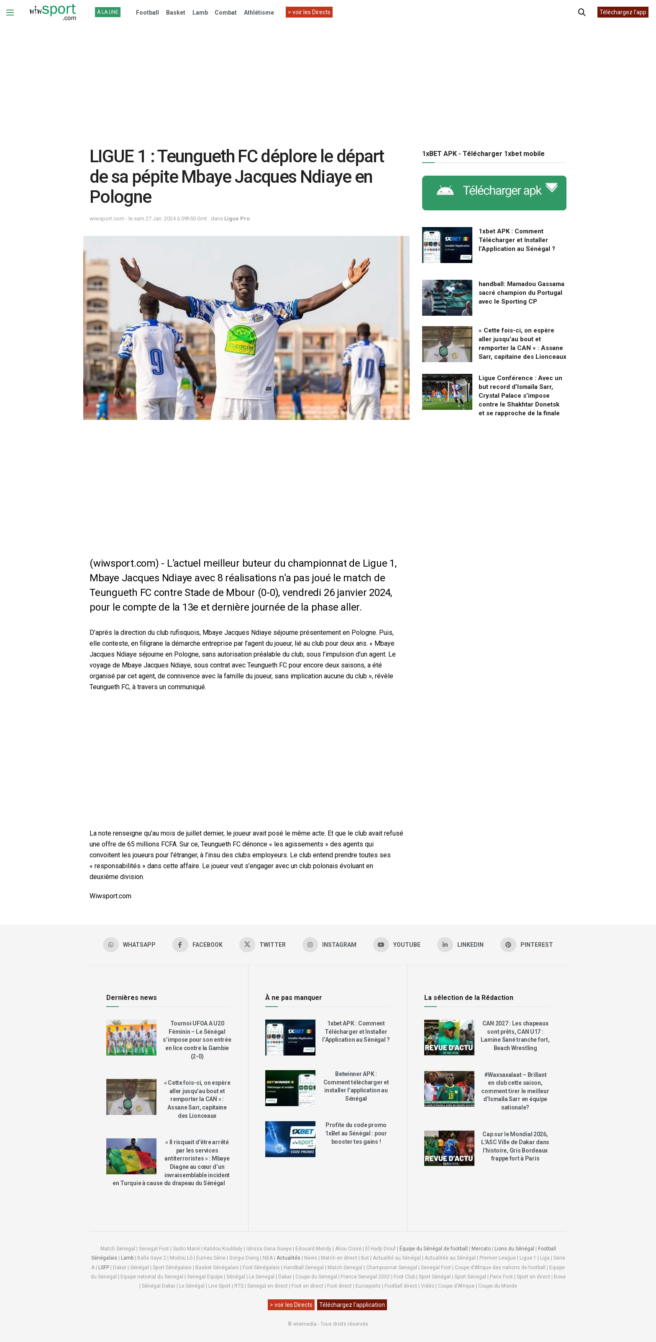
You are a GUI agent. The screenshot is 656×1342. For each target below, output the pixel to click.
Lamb (200, 12)
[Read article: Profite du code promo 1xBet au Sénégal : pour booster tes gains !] (290, 1139)
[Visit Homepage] (53, 13)
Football (147, 12)
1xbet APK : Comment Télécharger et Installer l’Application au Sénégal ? (517, 240)
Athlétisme (259, 12)
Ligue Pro (237, 218)
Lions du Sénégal (514, 1249)
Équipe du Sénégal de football (434, 1249)
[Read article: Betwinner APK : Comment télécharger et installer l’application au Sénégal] (290, 1088)
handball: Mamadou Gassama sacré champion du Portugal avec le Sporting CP (521, 292)
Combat (226, 12)
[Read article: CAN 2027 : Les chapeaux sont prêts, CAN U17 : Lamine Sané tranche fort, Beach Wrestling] (449, 1038)
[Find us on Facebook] (197, 944)
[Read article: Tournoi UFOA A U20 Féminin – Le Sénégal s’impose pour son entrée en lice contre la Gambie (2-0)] (131, 1038)
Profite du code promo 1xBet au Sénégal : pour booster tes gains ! (356, 1133)
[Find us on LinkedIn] (461, 944)
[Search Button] (582, 12)
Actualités (288, 1258)
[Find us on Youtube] (397, 944)
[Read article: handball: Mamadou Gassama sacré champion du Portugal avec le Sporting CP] (447, 298)
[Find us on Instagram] (329, 944)
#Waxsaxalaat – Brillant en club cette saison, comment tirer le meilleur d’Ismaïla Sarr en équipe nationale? (515, 1091)
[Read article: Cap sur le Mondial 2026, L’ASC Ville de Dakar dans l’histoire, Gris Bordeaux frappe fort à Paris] (449, 1148)
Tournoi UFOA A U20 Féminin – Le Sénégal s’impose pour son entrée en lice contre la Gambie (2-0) (197, 1039)
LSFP (103, 1267)
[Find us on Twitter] (262, 944)
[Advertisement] (328, 79)
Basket (175, 12)
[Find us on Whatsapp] (129, 944)
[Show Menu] (10, 12)
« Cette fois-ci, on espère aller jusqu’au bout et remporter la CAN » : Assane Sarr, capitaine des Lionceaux (197, 1099)
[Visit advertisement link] (494, 193)
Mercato (481, 1249)
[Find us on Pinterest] (527, 944)
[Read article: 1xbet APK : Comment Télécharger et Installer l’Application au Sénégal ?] (447, 245)
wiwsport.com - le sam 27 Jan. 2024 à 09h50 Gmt (148, 218)
